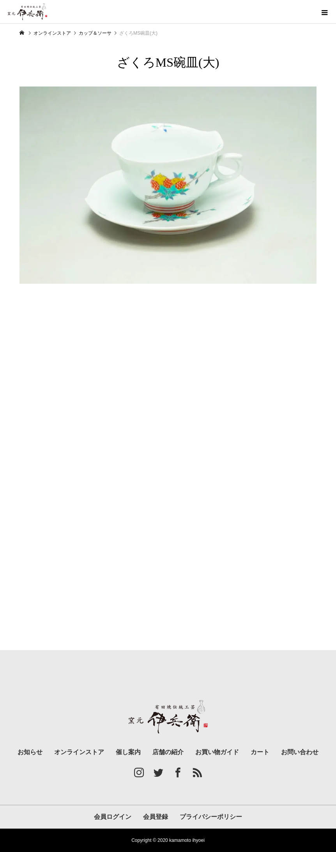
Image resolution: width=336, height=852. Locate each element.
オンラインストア (79, 752)
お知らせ (30, 752)
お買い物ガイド (217, 752)
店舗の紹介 (168, 752)
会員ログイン (112, 816)
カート (260, 752)
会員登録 (155, 816)
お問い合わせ (299, 752)
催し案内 (128, 752)
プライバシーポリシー (211, 816)
